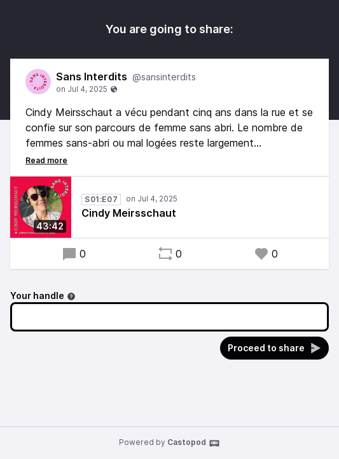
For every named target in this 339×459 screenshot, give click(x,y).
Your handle (43, 295)
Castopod (193, 443)
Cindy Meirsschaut (128, 213)
